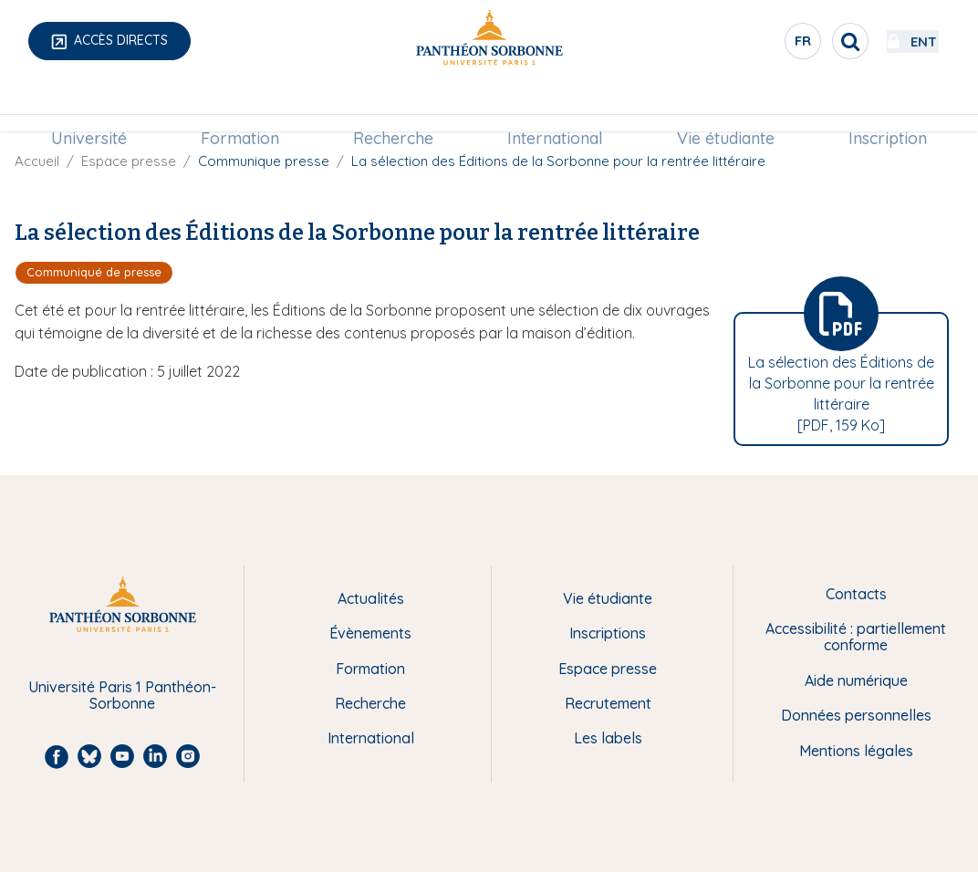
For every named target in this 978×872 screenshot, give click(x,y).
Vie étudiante (721, 106)
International (553, 106)
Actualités (371, 598)
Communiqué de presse (93, 272)
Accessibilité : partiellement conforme (855, 637)
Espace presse (128, 161)
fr (754, 44)
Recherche (395, 106)
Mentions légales (856, 750)
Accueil (37, 161)
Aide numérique (856, 680)
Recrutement (608, 703)
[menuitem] (97, 106)
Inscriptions (607, 633)
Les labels (608, 738)
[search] (801, 41)
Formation (244, 106)
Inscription (879, 106)
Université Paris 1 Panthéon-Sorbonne (122, 695)
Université (97, 106)
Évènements (370, 633)
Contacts (856, 594)
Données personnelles (856, 715)
